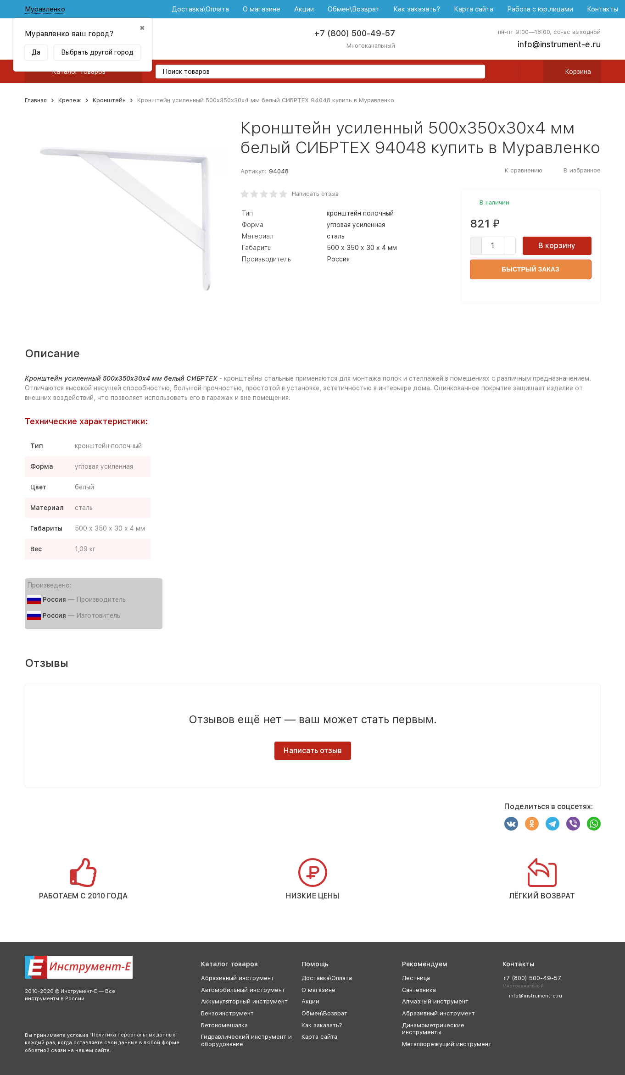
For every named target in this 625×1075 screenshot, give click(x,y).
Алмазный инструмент (435, 1001)
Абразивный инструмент (237, 978)
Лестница (416, 978)
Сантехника (419, 989)
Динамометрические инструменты (433, 1029)
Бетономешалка (224, 1025)
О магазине (261, 9)
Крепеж (69, 100)
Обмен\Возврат (353, 9)
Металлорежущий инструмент (446, 1044)
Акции (304, 9)
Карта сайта (473, 9)
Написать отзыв (315, 193)
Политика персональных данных (133, 1035)
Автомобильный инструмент (243, 989)
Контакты (602, 9)
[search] (474, 72)
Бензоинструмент (227, 1013)
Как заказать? (416, 9)
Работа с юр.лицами (540, 9)
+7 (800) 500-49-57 (354, 33)
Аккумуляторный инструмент (244, 1001)
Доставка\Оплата (200, 9)
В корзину (556, 245)
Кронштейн (109, 100)
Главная (36, 100)
